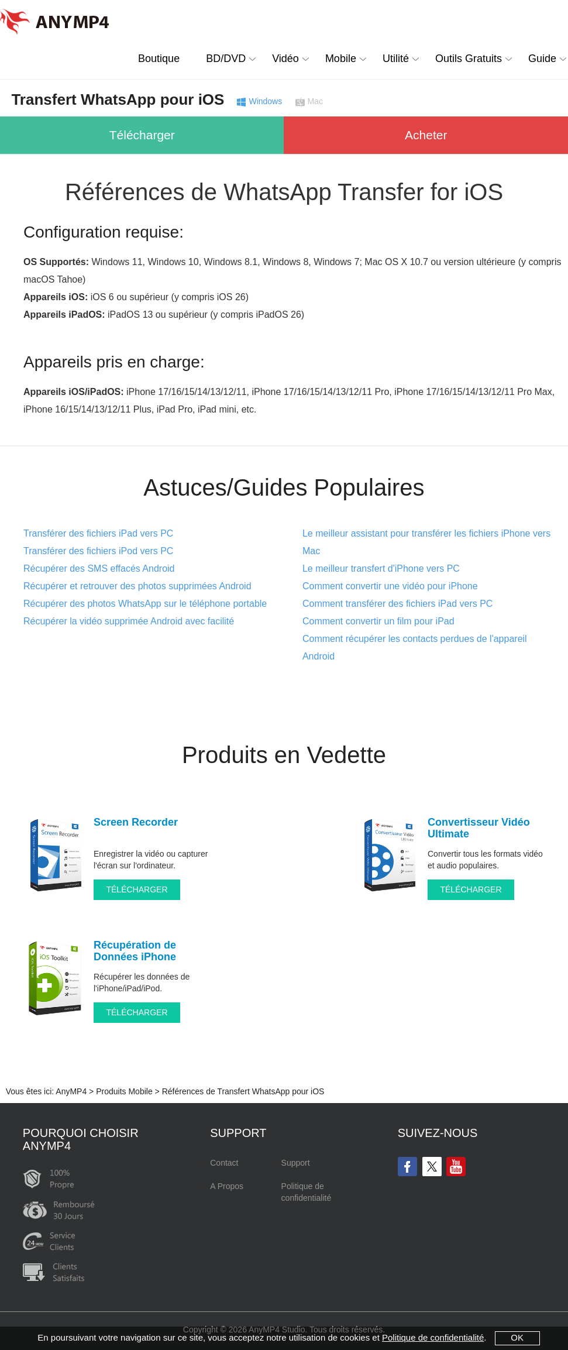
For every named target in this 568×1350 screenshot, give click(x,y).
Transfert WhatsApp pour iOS (117, 99)
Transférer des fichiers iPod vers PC (98, 551)
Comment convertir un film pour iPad (378, 621)
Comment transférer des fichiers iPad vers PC (397, 604)
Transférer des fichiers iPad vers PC (98, 533)
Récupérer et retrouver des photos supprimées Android (137, 586)
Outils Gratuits (468, 58)
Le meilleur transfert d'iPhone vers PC (381, 568)
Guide (542, 58)
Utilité (396, 58)
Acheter (426, 135)
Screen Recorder (136, 822)
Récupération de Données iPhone (135, 951)
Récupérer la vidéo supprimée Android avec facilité (128, 621)
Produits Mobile (124, 1091)
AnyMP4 (71, 1091)
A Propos (226, 1186)
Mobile (340, 58)
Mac (314, 102)
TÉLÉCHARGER (136, 889)
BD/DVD (226, 58)
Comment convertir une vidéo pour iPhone (390, 586)
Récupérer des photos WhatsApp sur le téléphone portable (145, 604)
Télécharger (142, 135)
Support (295, 1162)
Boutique (159, 58)
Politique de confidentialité (306, 1192)
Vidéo (285, 58)
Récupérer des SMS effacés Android (99, 568)
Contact (224, 1162)
